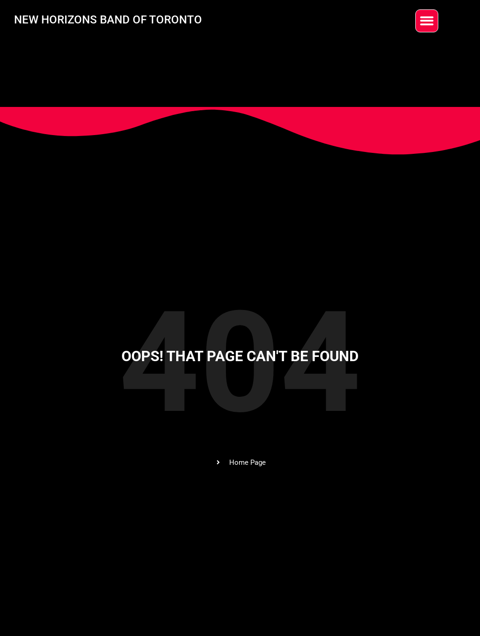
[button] (426, 20)
